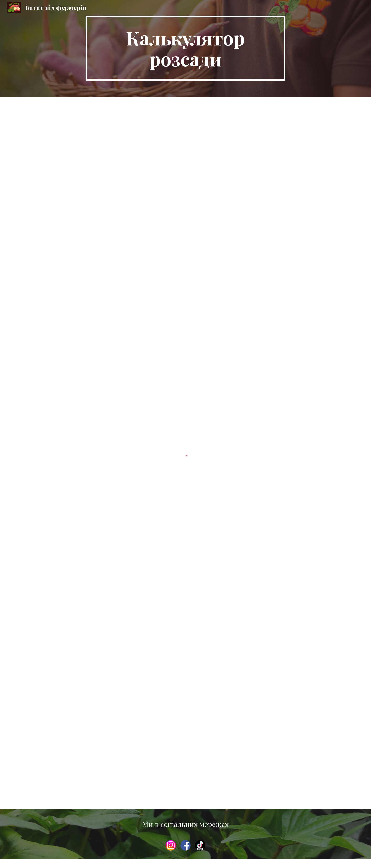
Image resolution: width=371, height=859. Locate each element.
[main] (185, 48)
